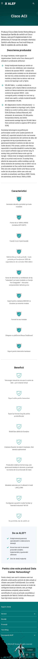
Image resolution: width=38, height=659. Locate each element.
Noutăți (3, 619)
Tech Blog (4, 630)
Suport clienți (6, 607)
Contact (30, 650)
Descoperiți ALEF (7, 635)
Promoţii (4, 624)
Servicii (3, 614)
